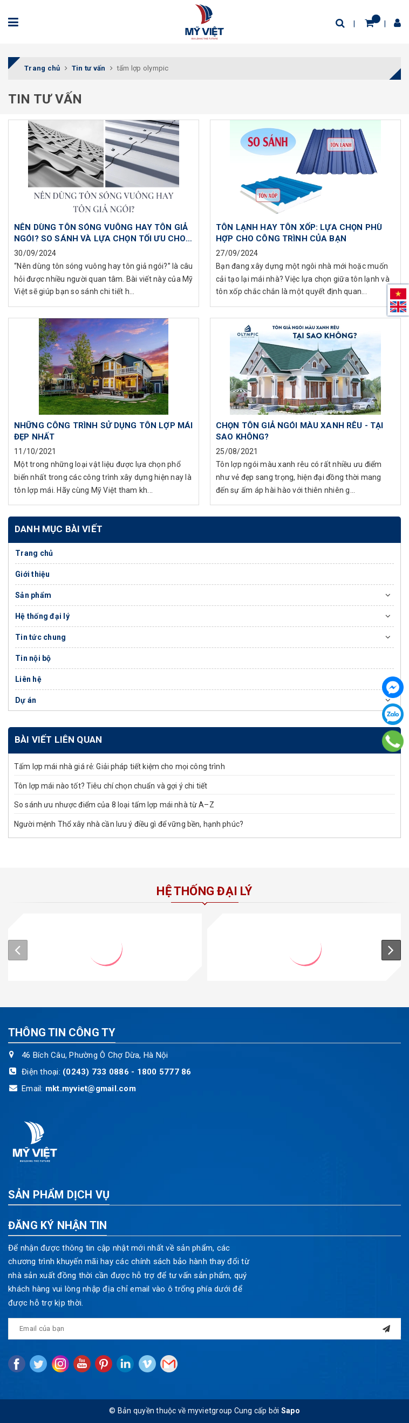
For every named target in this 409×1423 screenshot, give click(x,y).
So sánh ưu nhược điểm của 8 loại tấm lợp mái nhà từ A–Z (114, 804)
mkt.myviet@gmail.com (90, 1088)
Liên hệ (28, 679)
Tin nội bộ (33, 658)
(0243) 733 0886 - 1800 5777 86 (127, 1072)
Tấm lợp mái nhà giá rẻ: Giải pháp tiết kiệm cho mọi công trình (119, 766)
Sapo (290, 1410)
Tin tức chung (40, 637)
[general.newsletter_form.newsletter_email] (204, 1329)
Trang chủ (34, 553)
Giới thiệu (32, 574)
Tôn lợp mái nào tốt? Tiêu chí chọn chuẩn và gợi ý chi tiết (110, 786)
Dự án (25, 700)
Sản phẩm (33, 595)
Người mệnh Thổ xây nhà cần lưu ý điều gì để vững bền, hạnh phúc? (128, 824)
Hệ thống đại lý (42, 616)
